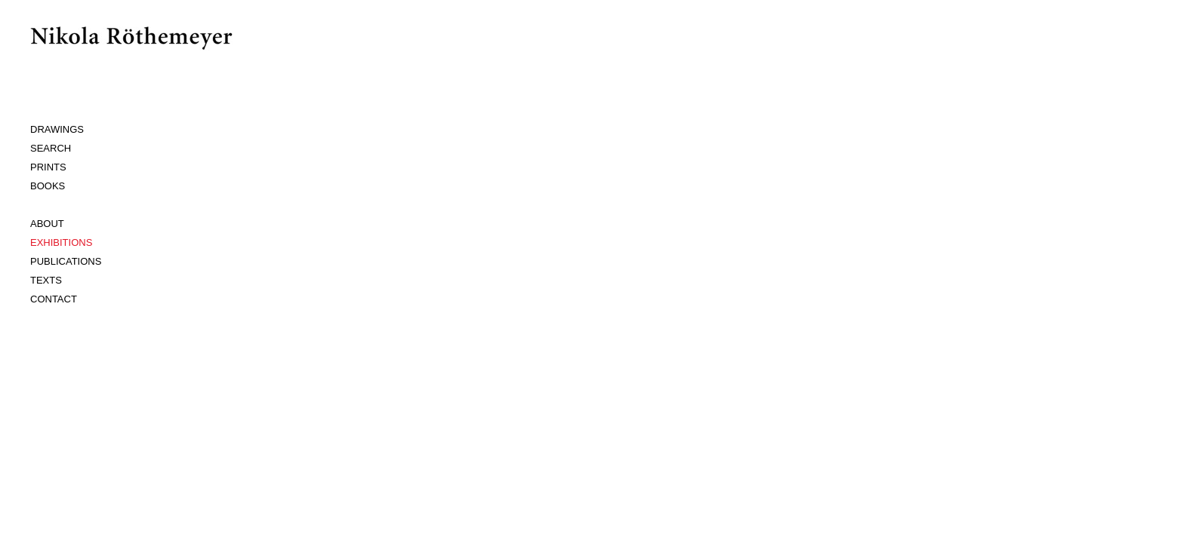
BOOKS (47, 186)
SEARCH (50, 148)
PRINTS (48, 167)
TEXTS (46, 280)
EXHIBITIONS (61, 242)
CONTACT (53, 299)
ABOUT (47, 223)
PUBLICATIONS (65, 261)
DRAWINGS (57, 129)
